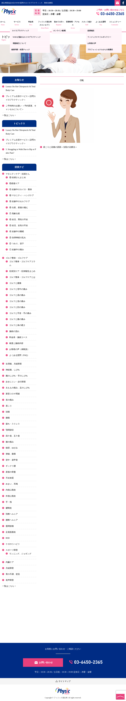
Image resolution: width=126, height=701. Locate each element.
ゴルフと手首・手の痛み (20, 313)
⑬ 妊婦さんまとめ (17, 177)
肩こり (9, 406)
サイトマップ (63, 681)
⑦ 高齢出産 (14, 213)
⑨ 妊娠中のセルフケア (19, 201)
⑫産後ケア (14, 183)
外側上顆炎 (11, 496)
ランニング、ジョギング (20, 554)
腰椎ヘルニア (12, 520)
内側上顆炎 (11, 490)
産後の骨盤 (11, 472)
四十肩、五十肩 (13, 436)
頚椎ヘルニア (12, 514)
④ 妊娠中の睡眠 (16, 231)
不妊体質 (10, 478)
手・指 (9, 502)
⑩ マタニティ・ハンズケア (21, 195)
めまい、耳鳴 (12, 484)
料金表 (35, 23)
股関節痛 (10, 526)
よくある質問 (105, 23)
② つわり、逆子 (16, 243)
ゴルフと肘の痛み (17, 307)
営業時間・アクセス (77, 25)
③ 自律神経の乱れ (17, 237)
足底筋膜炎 (11, 532)
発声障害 (10, 580)
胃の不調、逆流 (13, 574)
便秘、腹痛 (11, 454)
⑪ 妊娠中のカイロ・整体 (20, 189)
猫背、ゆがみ (12, 448)
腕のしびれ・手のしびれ (17, 376)
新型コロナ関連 (13, 394)
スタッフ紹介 (91, 23)
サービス (21, 23)
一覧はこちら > (9, 115)
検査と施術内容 (16, 343)
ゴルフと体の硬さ (17, 325)
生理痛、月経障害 (14, 364)
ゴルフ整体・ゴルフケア (17, 258)
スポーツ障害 (12, 550)
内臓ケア (10, 562)
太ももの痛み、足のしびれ (18, 388)
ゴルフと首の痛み (17, 301)
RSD (8, 538)
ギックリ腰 (11, 466)
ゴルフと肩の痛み (17, 295)
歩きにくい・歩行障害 (16, 382)
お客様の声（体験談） (19, 349)
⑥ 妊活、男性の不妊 (18, 219)
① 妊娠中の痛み (16, 249)
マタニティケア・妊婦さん (18, 174)
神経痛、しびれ (13, 370)
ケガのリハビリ (13, 544)
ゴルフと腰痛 (15, 283)
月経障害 (10, 568)
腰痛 (8, 418)
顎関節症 (10, 430)
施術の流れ (14, 331)
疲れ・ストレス (13, 424)
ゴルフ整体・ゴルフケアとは (22, 277)
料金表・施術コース (18, 337)
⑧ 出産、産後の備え (18, 207)
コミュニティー (119, 23)
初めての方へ (63, 23)
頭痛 (8, 412)
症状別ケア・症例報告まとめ (22, 271)
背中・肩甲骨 (12, 460)
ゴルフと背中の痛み (18, 289)
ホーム (7, 23)
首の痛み (10, 400)
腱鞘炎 (9, 508)
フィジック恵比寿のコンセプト (49, 25)
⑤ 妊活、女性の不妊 (18, 225)
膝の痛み (10, 442)
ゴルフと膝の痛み (17, 319)
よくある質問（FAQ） (19, 355)
